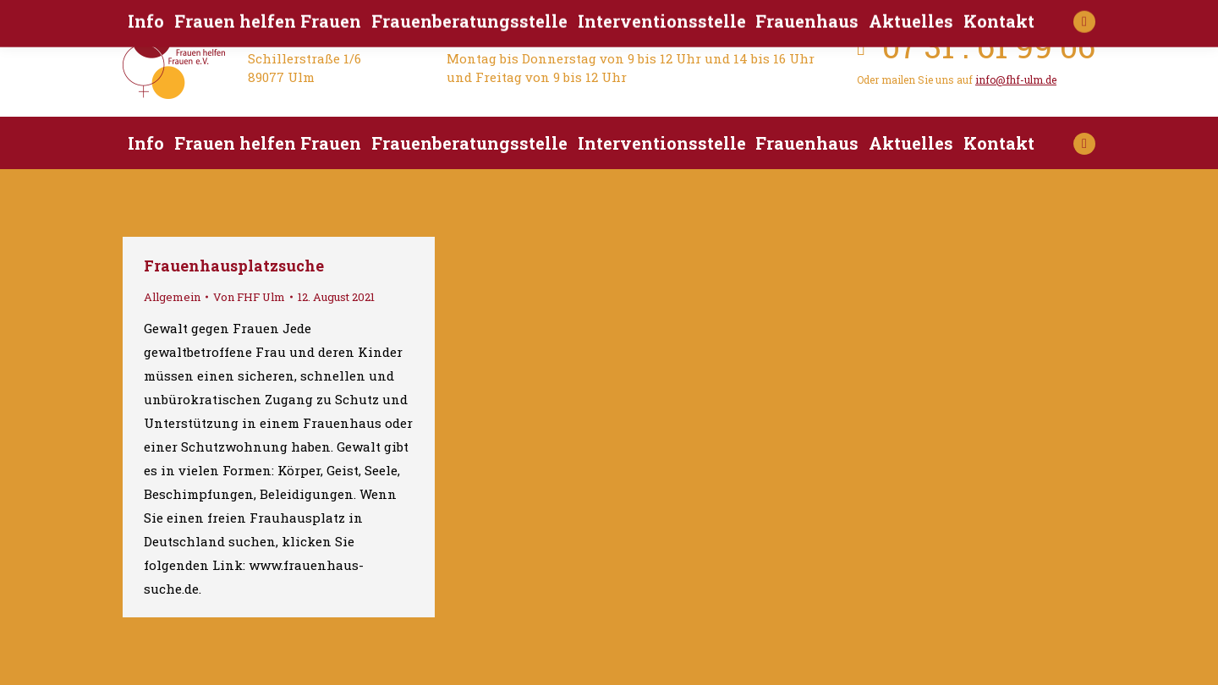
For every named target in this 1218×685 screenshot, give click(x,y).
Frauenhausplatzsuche (234, 265)
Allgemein (172, 296)
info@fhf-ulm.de (1015, 79)
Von (249, 296)
